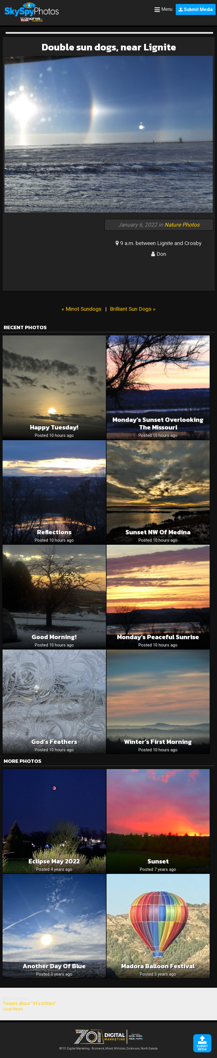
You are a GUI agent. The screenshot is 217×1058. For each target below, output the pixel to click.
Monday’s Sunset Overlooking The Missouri (157, 423)
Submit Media (196, 9)
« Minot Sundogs (81, 309)
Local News (13, 1009)
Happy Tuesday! (54, 427)
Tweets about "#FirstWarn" (29, 1003)
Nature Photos (181, 225)
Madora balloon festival (158, 966)
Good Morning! (54, 637)
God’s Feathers (54, 742)
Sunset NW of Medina (157, 532)
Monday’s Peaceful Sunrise (158, 637)
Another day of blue (54, 966)
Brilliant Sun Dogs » (132, 309)
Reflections (54, 532)
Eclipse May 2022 (54, 861)
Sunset (158, 861)
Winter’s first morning (158, 742)
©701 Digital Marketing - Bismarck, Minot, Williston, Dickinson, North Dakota (108, 1047)
